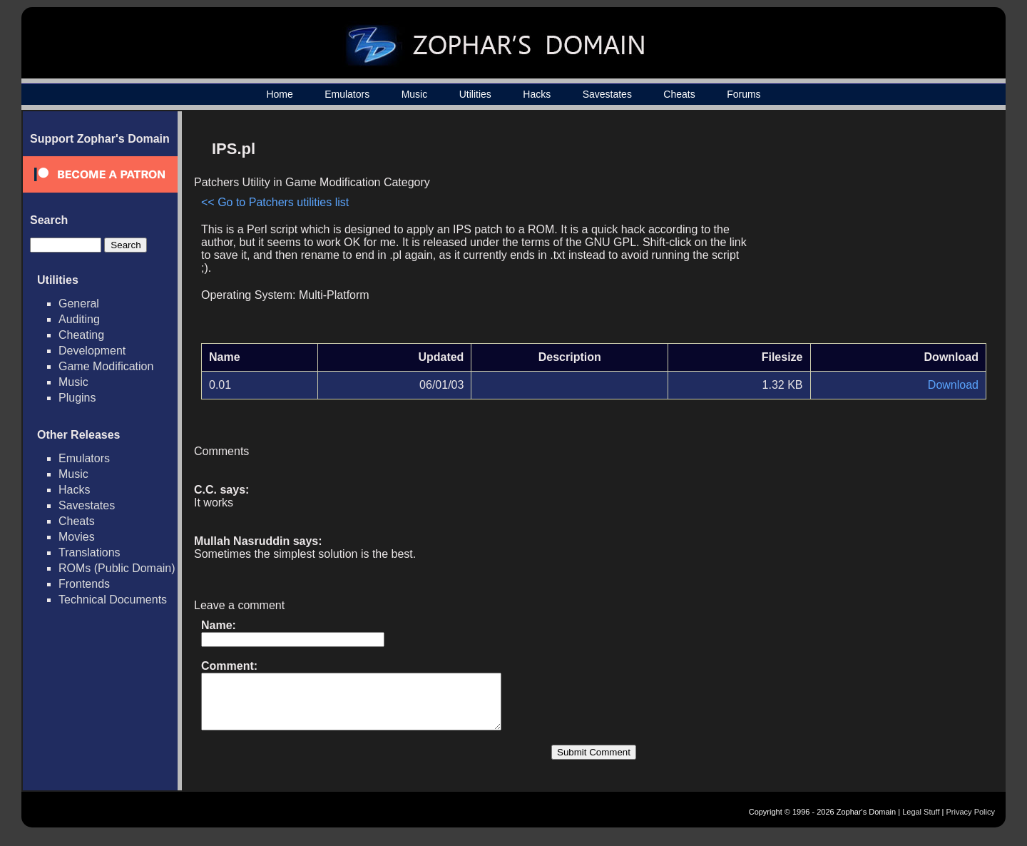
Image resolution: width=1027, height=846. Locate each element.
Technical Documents (112, 599)
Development (92, 351)
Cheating (81, 335)
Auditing (79, 319)
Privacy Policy (970, 822)
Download (953, 385)
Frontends (84, 584)
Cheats (679, 94)
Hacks (537, 94)
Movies (76, 537)
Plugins (77, 398)
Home (279, 94)
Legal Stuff (920, 822)
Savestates (607, 94)
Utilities (475, 94)
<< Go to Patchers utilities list (275, 202)
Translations (89, 552)
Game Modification (105, 366)
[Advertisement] (865, 232)
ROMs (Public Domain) (116, 568)
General (78, 303)
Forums (743, 94)
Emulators (347, 94)
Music (415, 94)
